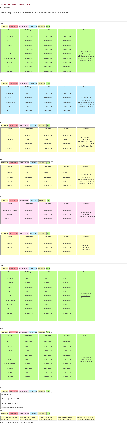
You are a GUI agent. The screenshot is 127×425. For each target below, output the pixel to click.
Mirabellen (41, 26)
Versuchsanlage (88, 417)
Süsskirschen (13, 26)
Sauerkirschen (23, 26)
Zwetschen (33, 26)
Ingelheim (80, 419)
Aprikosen (4, 26)
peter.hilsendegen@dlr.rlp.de (9, 422)
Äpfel (48, 83)
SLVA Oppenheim (89, 419)
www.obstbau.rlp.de (27, 422)
